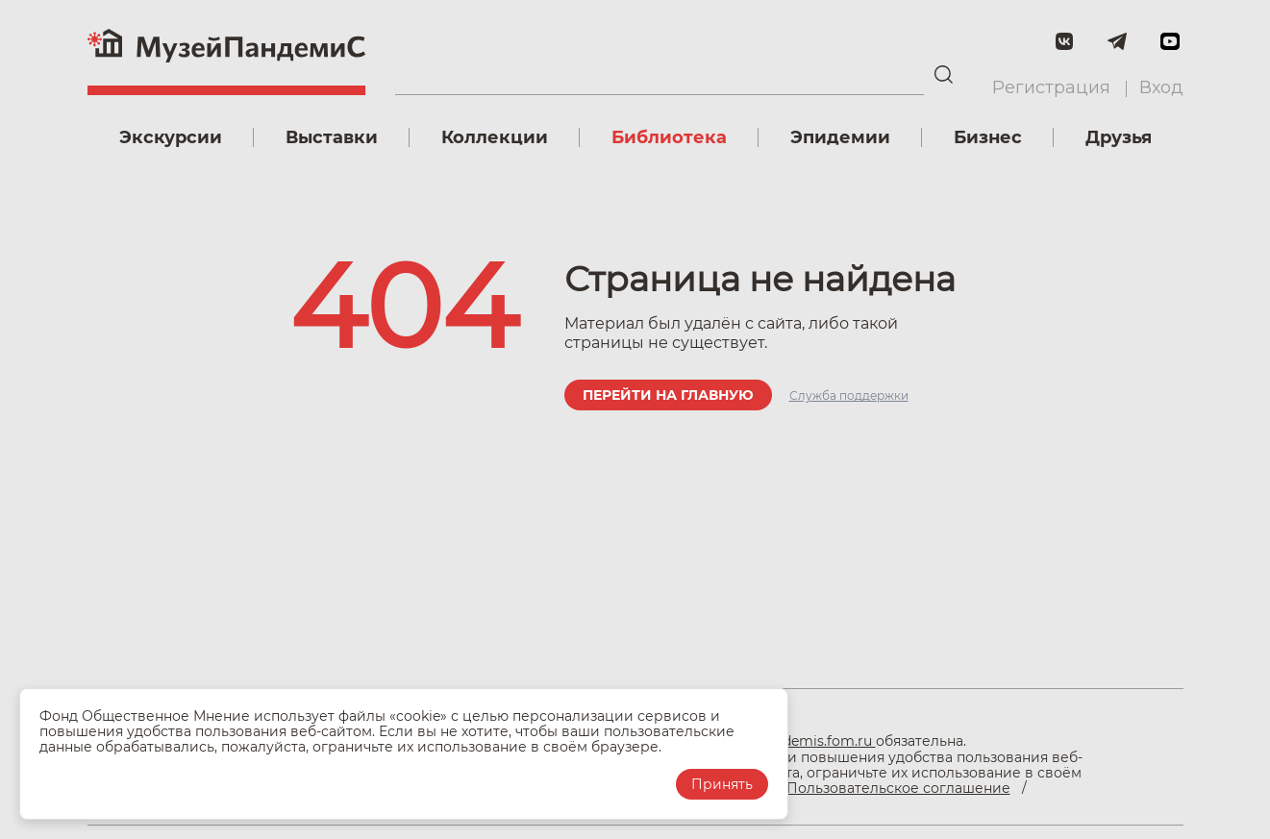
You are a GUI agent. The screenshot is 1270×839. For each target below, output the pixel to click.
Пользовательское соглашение (898, 788)
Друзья (1118, 137)
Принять (722, 784)
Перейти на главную (668, 395)
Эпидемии (840, 137)
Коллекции (494, 137)
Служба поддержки (849, 395)
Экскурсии (170, 137)
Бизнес (988, 137)
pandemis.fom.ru (817, 741)
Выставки (332, 137)
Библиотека (669, 137)
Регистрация (1051, 87)
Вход (1161, 87)
